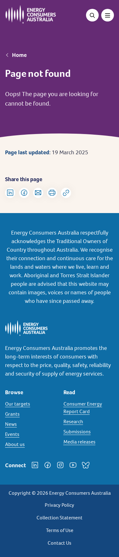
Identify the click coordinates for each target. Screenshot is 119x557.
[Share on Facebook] (24, 193)
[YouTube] (73, 465)
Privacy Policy (59, 505)
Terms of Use (59, 530)
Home (19, 55)
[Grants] (30, 414)
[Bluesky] (85, 465)
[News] (30, 424)
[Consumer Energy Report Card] (88, 407)
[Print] (52, 193)
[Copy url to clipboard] (66, 193)
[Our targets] (30, 404)
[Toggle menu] (107, 15)
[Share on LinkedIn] (10, 193)
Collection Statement (59, 517)
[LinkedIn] (35, 465)
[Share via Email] (38, 193)
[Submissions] (88, 432)
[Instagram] (60, 465)
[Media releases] (88, 442)
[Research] (88, 421)
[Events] (30, 434)
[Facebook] (47, 465)
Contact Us (59, 543)
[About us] (30, 444)
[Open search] (92, 15)
